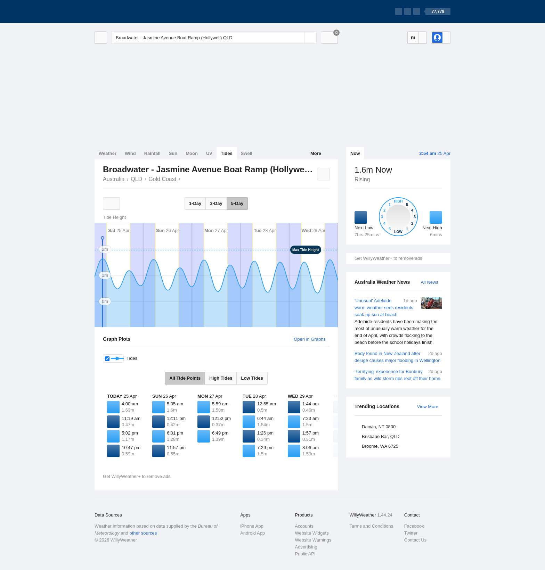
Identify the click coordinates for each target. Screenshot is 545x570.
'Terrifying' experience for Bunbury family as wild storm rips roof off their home (398, 374)
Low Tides (252, 378)
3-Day (216, 203)
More (315, 153)
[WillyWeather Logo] (127, 11)
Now (355, 153)
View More (427, 406)
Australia (113, 179)
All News (429, 282)
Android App (252, 533)
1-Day (195, 203)
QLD (136, 179)
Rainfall (152, 153)
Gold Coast (162, 179)
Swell (246, 153)
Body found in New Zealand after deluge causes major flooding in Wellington (398, 356)
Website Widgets (311, 533)
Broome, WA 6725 (380, 446)
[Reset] (298, 37)
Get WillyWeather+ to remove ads (388, 258)
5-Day (237, 203)
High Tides (220, 378)
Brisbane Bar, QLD (380, 436)
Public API (305, 553)
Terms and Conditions (371, 526)
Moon (192, 153)
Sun (173, 153)
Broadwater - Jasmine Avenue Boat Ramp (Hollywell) (183, 178)
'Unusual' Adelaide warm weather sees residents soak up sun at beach (398, 321)
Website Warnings (313, 540)
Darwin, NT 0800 (379, 426)
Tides (227, 153)
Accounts (304, 526)
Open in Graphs (310, 339)
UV (209, 153)
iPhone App (251, 526)
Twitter (410, 533)
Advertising (306, 547)
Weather (107, 153)
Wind (130, 153)
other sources (143, 533)
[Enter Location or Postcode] (214, 37)
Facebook (414, 526)
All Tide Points (185, 378)
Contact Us (415, 540)
